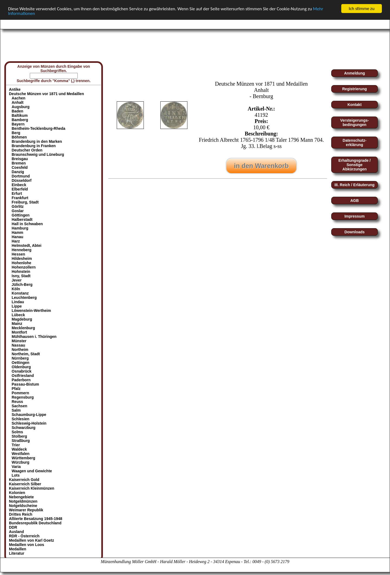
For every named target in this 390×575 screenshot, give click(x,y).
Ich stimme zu (361, 8)
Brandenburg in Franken (34, 146)
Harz (16, 241)
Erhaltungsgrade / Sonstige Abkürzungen (354, 164)
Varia (16, 466)
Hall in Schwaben (27, 224)
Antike (15, 89)
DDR (13, 527)
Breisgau (20, 159)
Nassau (18, 345)
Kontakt (354, 104)
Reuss (17, 401)
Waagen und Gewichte (32, 471)
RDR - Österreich (24, 536)
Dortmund (21, 176)
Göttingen (21, 215)
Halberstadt (22, 219)
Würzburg (20, 462)
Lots (16, 475)
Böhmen (19, 137)
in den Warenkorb (261, 165)
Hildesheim (22, 258)
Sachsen (19, 406)
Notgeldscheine (23, 505)
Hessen (18, 254)
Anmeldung (354, 73)
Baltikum (20, 115)
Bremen (19, 163)
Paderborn (21, 380)
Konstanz (20, 293)
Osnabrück (21, 371)
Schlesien (20, 419)
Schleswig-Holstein (29, 423)
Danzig (18, 172)
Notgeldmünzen (23, 501)
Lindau (18, 302)
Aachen (18, 98)
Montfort (19, 332)
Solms (17, 432)
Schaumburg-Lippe (29, 414)
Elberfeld (20, 189)
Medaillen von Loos (26, 544)
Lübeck (18, 315)
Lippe (17, 306)
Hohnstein (21, 271)
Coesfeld (20, 167)
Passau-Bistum (25, 384)
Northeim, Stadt (26, 354)
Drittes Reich (20, 514)
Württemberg (23, 458)
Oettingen (20, 362)
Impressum (354, 216)
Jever (17, 280)
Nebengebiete (21, 497)
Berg (16, 133)
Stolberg (19, 436)
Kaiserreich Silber (25, 484)
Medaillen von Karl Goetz (31, 540)
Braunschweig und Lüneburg (38, 154)
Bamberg (20, 120)
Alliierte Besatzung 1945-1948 (35, 518)
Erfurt (17, 193)
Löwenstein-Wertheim (31, 310)
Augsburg (21, 107)
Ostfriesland (23, 375)
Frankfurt (20, 198)
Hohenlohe (21, 263)
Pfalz (16, 388)
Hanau (17, 237)
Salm (16, 410)
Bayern (18, 124)
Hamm (17, 232)
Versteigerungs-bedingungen (354, 122)
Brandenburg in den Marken (37, 141)
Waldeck (19, 449)
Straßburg (21, 440)
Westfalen (21, 453)
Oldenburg (21, 367)
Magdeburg (22, 319)
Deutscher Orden (27, 150)
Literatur (16, 553)
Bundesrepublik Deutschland (35, 523)
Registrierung (354, 89)
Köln (16, 289)
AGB (354, 200)
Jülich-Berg (22, 284)
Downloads (354, 232)
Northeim (20, 349)
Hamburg (20, 228)
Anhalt (18, 102)
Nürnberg (20, 358)
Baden (17, 111)
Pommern (20, 393)
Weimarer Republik (26, 510)
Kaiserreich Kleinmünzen (31, 488)
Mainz (17, 323)
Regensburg (23, 397)
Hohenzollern (24, 267)
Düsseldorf (21, 180)
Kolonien (17, 492)
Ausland (16, 531)
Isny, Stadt (21, 276)
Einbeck (19, 185)
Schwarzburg (23, 427)
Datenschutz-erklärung (354, 142)
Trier (16, 445)
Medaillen (17, 549)
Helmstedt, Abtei (26, 245)
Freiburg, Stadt (25, 202)
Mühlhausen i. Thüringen (34, 336)
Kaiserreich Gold (24, 479)
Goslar (18, 211)
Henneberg (21, 250)
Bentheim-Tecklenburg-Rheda (38, 128)
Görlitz (18, 206)
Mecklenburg (23, 328)
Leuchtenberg (24, 297)
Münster (19, 341)
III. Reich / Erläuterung (354, 185)
